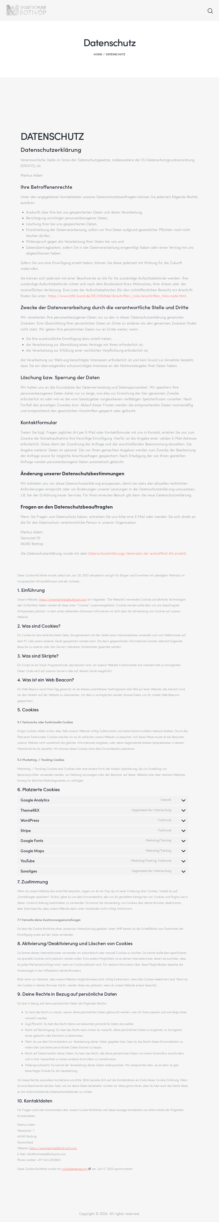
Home (98, 54)
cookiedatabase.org (74, 1169)
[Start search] (210, 11)
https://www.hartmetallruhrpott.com (63, 599)
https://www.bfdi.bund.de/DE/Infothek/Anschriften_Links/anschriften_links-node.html (117, 296)
